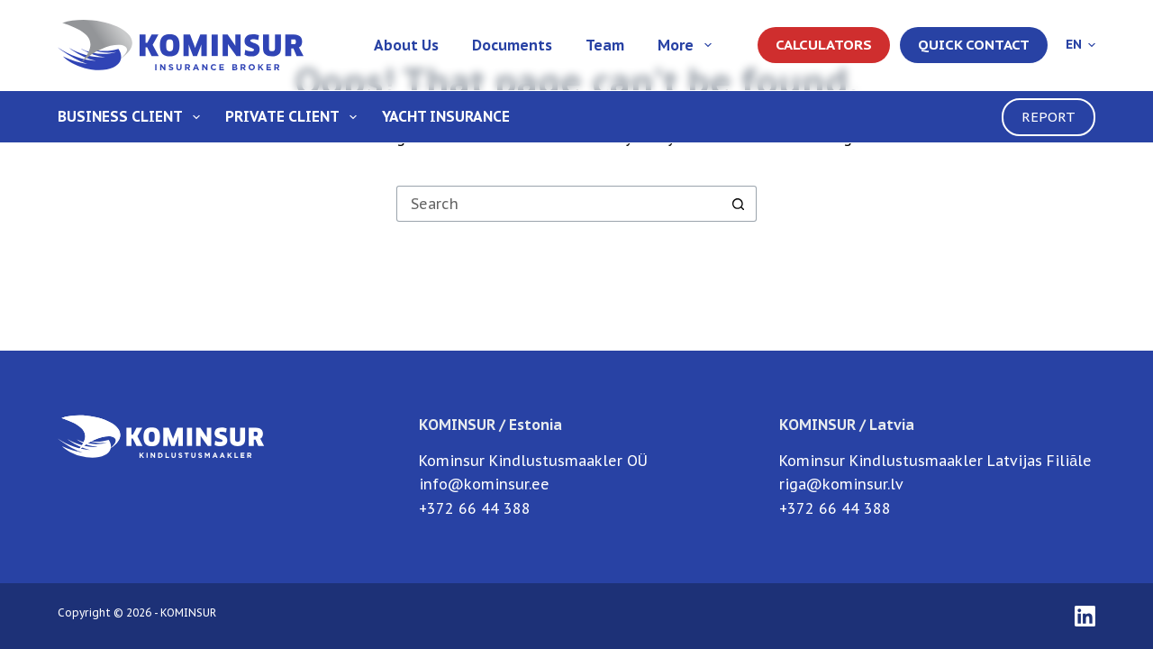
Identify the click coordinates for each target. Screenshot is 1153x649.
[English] (1080, 44)
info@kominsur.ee (484, 484)
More (688, 45)
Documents (512, 45)
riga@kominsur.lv (841, 484)
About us (406, 45)
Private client (294, 117)
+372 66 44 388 (475, 508)
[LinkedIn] (1085, 616)
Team (605, 45)
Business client (132, 117)
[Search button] (739, 204)
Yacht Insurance (446, 116)
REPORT (1048, 116)
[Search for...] (558, 204)
